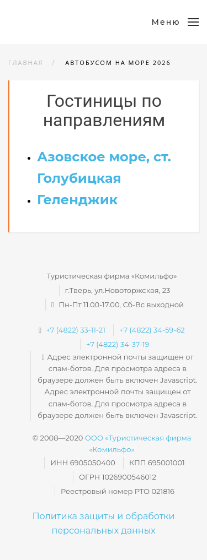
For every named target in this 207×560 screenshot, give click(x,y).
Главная (26, 62)
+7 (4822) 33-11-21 (75, 329)
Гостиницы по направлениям (104, 110)
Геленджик (77, 200)
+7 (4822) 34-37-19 (117, 344)
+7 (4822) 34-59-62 (152, 329)
